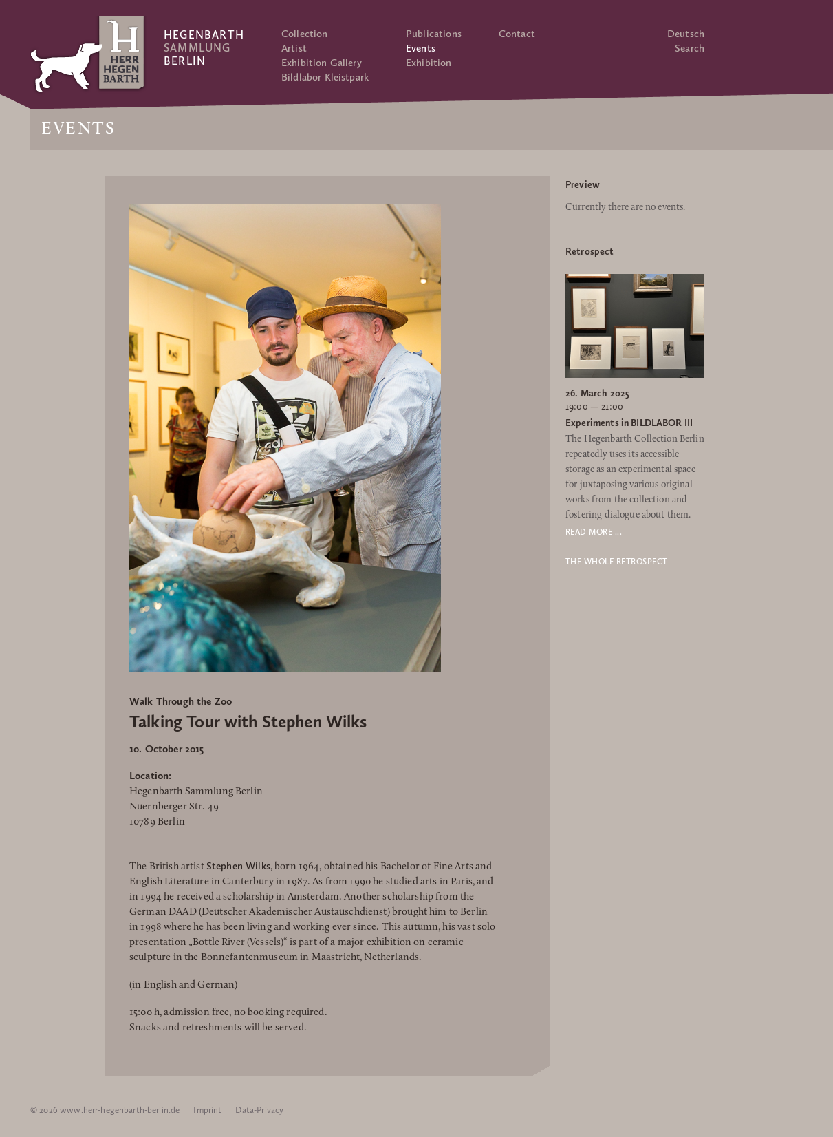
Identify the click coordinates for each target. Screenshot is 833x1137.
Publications (434, 34)
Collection (304, 34)
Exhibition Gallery (321, 62)
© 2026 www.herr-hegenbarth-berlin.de (105, 1110)
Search (689, 48)
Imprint (207, 1110)
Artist (294, 48)
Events (420, 48)
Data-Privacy (259, 1110)
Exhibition (429, 62)
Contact (517, 34)
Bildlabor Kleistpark (325, 77)
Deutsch (685, 34)
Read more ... (593, 532)
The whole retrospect (616, 561)
